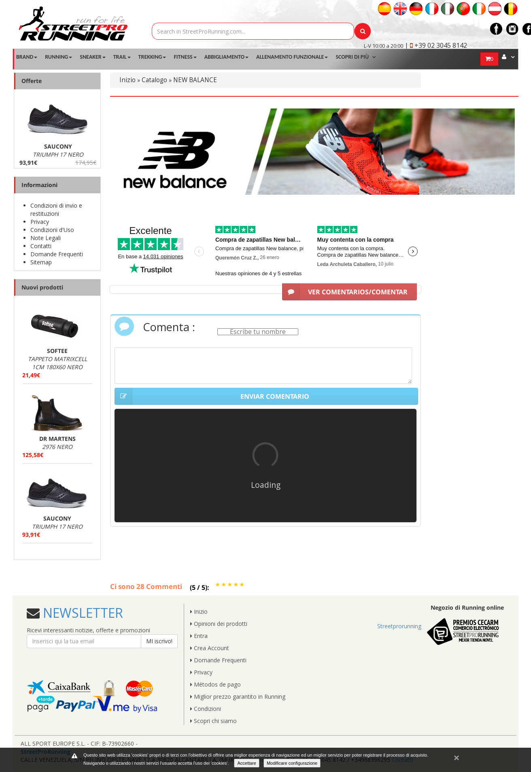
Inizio (127, 80)
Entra (199, 636)
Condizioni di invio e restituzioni (56, 209)
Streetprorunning (399, 626)
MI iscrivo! (159, 641)
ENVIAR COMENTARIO (212, 396)
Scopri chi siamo (213, 721)
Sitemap (41, 262)
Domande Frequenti (56, 254)
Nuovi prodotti (42, 287)
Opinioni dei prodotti (218, 623)
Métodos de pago (215, 684)
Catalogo (154, 80)
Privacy (39, 221)
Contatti (40, 246)
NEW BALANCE (195, 80)
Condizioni (205, 708)
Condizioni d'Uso (52, 230)
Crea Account (209, 648)
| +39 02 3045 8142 (436, 45)
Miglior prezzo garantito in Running (237, 696)
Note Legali (45, 238)
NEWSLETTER (81, 612)
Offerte (31, 81)
